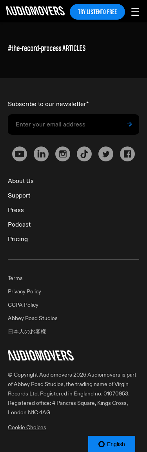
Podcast (19, 225)
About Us (21, 181)
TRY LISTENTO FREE (97, 11)
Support (19, 195)
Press (16, 210)
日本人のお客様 (27, 331)
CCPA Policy (23, 305)
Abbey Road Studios (33, 318)
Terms (15, 278)
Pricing (18, 239)
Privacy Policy (24, 291)
